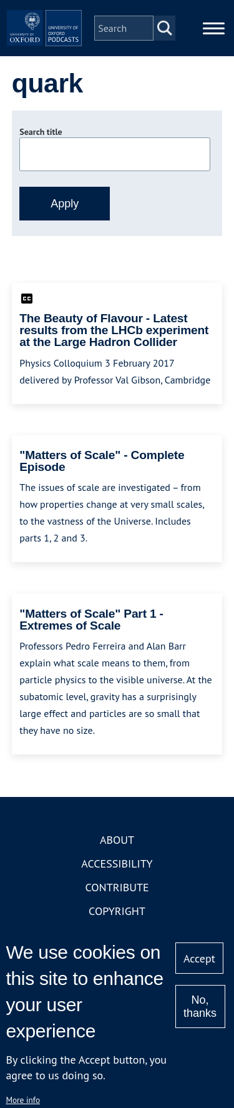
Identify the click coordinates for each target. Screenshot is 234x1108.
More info (23, 1100)
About (117, 840)
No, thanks (200, 1006)
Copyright (117, 911)
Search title (40, 131)
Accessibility (116, 863)
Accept (199, 958)
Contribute (117, 887)
